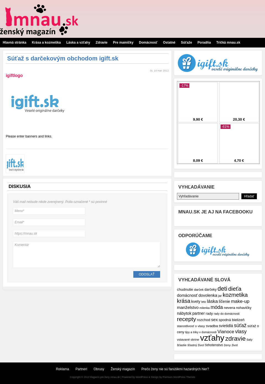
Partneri (81, 369)
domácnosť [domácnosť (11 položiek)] (187, 295)
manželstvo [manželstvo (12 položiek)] (187, 307)
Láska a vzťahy (78, 42)
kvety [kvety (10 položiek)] (195, 301)
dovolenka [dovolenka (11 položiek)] (207, 295)
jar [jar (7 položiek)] (220, 295)
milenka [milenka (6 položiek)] (205, 307)
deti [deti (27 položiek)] (222, 288)
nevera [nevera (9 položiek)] (229, 308)
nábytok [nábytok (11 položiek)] (184, 313)
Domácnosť (148, 42)
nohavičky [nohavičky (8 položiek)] (243, 308)
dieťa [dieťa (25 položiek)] (235, 288)
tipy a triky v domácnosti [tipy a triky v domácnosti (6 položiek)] (201, 332)
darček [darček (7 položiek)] (199, 289)
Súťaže (186, 42)
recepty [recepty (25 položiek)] (186, 319)
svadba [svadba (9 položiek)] (212, 326)
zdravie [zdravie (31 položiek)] (235, 338)
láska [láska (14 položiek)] (212, 301)
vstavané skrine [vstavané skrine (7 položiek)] (188, 339)
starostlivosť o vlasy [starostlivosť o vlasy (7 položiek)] (191, 326)
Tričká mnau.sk (228, 42)
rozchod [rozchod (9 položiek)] (203, 320)
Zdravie (102, 42)
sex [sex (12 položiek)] (214, 319)
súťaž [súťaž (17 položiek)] (240, 325)
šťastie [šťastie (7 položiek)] (182, 345)
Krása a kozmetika (46, 42)
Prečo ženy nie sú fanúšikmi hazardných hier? (175, 369)
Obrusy (99, 369)
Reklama (62, 369)
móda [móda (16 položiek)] (217, 307)
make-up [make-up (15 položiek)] (240, 301)
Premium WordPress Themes (179, 377)
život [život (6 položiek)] (235, 345)
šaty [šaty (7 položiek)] (249, 339)
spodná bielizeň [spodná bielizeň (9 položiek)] (232, 320)
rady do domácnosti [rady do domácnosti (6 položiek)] (227, 313)
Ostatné (169, 42)
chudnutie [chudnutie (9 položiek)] (185, 289)
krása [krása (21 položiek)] (183, 301)
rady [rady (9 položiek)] (209, 313)
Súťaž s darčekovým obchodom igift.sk (62, 58)
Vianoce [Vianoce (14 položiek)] (226, 331)
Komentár (86, 254)
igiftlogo (14, 75)
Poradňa (204, 42)
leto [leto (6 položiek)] (203, 301)
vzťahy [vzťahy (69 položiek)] (212, 337)
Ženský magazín (123, 369)
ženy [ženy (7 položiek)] (227, 345)
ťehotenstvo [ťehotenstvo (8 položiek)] (214, 345)
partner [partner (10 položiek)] (198, 313)
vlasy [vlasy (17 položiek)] (241, 331)
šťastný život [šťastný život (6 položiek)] (195, 345)
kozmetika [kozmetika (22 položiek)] (235, 295)
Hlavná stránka (14, 42)
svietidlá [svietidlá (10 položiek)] (226, 326)
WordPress (142, 377)
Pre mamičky (123, 42)
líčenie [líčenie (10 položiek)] (224, 301)
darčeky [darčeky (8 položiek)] (211, 290)
